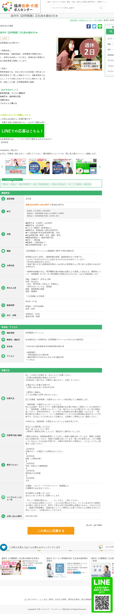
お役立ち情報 (60, 599)
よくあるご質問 (46, 599)
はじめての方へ (31, 599)
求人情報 (98, 20)
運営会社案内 (73, 599)
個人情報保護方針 (89, 599)
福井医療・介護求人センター (81, 20)
